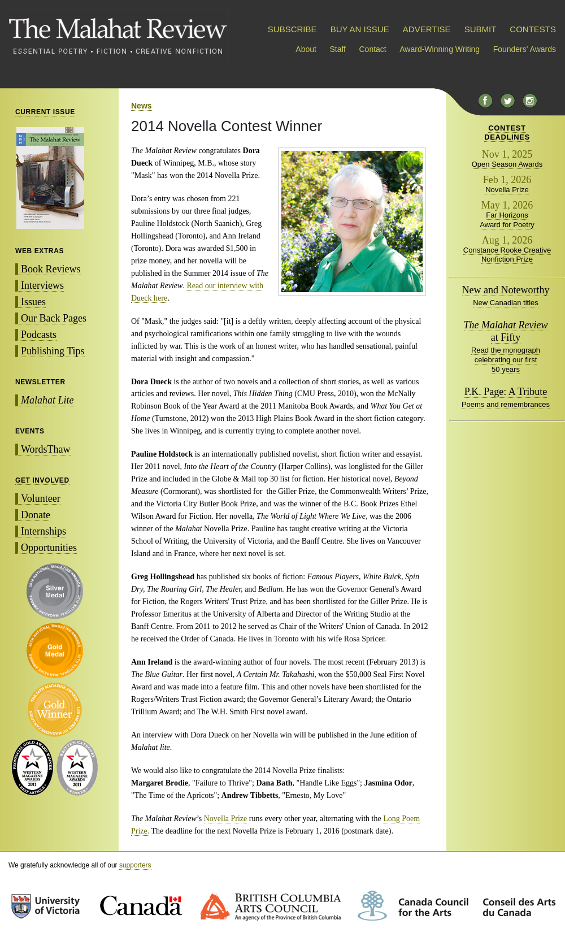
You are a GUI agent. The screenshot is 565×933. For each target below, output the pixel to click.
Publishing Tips (53, 351)
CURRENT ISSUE (45, 112)
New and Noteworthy (506, 290)
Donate (35, 514)
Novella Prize (225, 818)
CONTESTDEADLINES (507, 132)
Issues (33, 301)
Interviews (42, 285)
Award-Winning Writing (439, 49)
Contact (372, 49)
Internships (43, 531)
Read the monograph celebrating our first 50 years (505, 360)
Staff (337, 49)
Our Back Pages (53, 318)
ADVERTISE (427, 29)
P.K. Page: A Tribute (505, 391)
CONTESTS (533, 29)
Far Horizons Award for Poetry (507, 220)
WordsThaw (46, 449)
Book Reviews (51, 269)
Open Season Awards (507, 164)
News (141, 105)
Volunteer (40, 498)
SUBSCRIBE (292, 29)
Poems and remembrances (506, 404)
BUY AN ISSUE (360, 29)
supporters (135, 865)
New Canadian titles (505, 302)
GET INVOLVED (42, 480)
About (305, 49)
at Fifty (506, 331)
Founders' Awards (524, 49)
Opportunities (49, 547)
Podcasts (38, 334)
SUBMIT (480, 29)
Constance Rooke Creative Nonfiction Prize (507, 255)
